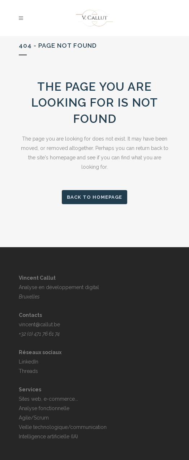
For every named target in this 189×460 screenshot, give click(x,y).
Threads (28, 371)
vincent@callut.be (39, 324)
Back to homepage (94, 197)
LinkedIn (28, 362)
